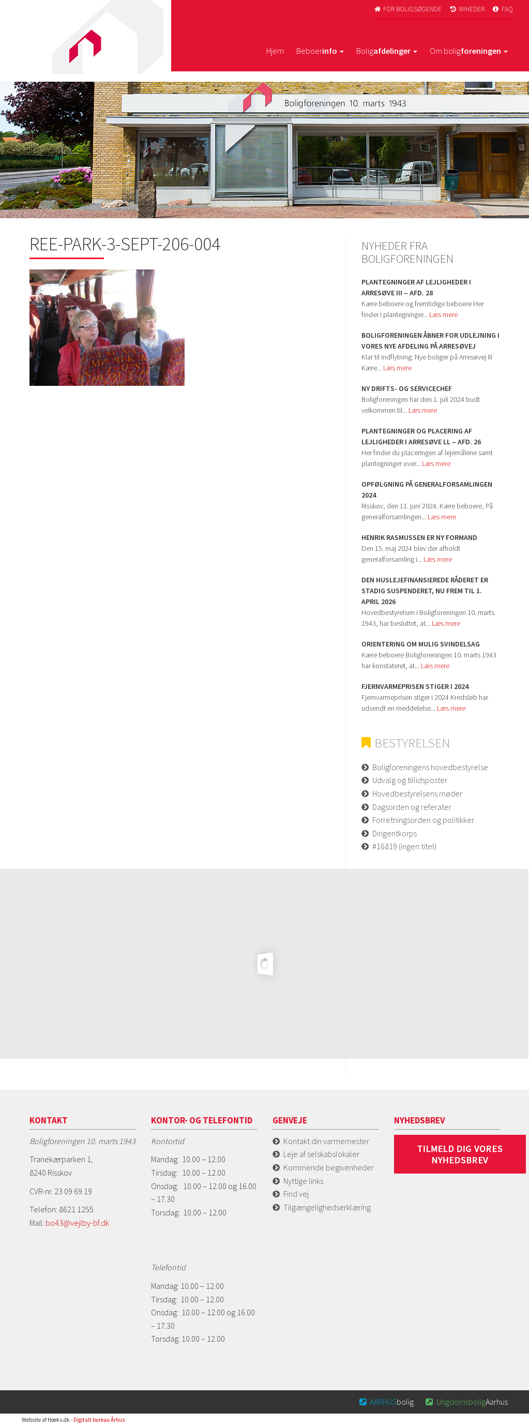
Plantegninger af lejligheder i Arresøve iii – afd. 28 (416, 287)
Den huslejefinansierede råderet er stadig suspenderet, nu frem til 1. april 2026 (424, 590)
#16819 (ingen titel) (404, 846)
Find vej (296, 1194)
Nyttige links (303, 1181)
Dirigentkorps (394, 833)
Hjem (275, 51)
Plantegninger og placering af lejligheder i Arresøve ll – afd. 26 (421, 436)
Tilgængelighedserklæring (327, 1207)
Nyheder (466, 9)
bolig (385, 1401)
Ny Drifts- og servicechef (406, 388)
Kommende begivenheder (328, 1167)
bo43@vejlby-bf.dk (77, 1223)
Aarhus (466, 1401)
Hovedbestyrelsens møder (417, 793)
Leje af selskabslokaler (321, 1154)
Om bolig (469, 51)
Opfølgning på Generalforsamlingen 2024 (426, 489)
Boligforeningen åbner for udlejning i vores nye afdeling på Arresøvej (430, 341)
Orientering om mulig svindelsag (420, 644)
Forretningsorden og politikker (423, 820)
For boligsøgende (407, 9)
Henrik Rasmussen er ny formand (419, 537)
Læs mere (443, 314)
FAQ (502, 9)
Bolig (386, 51)
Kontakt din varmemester (326, 1141)
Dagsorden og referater (411, 807)
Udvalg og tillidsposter (409, 780)
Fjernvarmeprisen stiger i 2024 (414, 686)
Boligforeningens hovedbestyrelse (430, 767)
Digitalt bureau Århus (99, 1419)
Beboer (320, 51)
